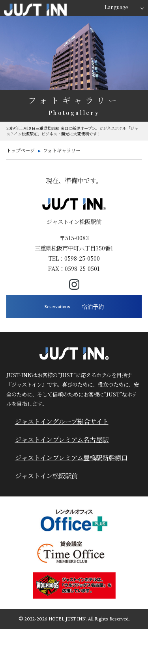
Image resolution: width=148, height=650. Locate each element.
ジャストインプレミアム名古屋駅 (62, 439)
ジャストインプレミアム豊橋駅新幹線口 (71, 457)
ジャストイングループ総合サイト (62, 421)
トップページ (20, 150)
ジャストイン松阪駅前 (46, 475)
